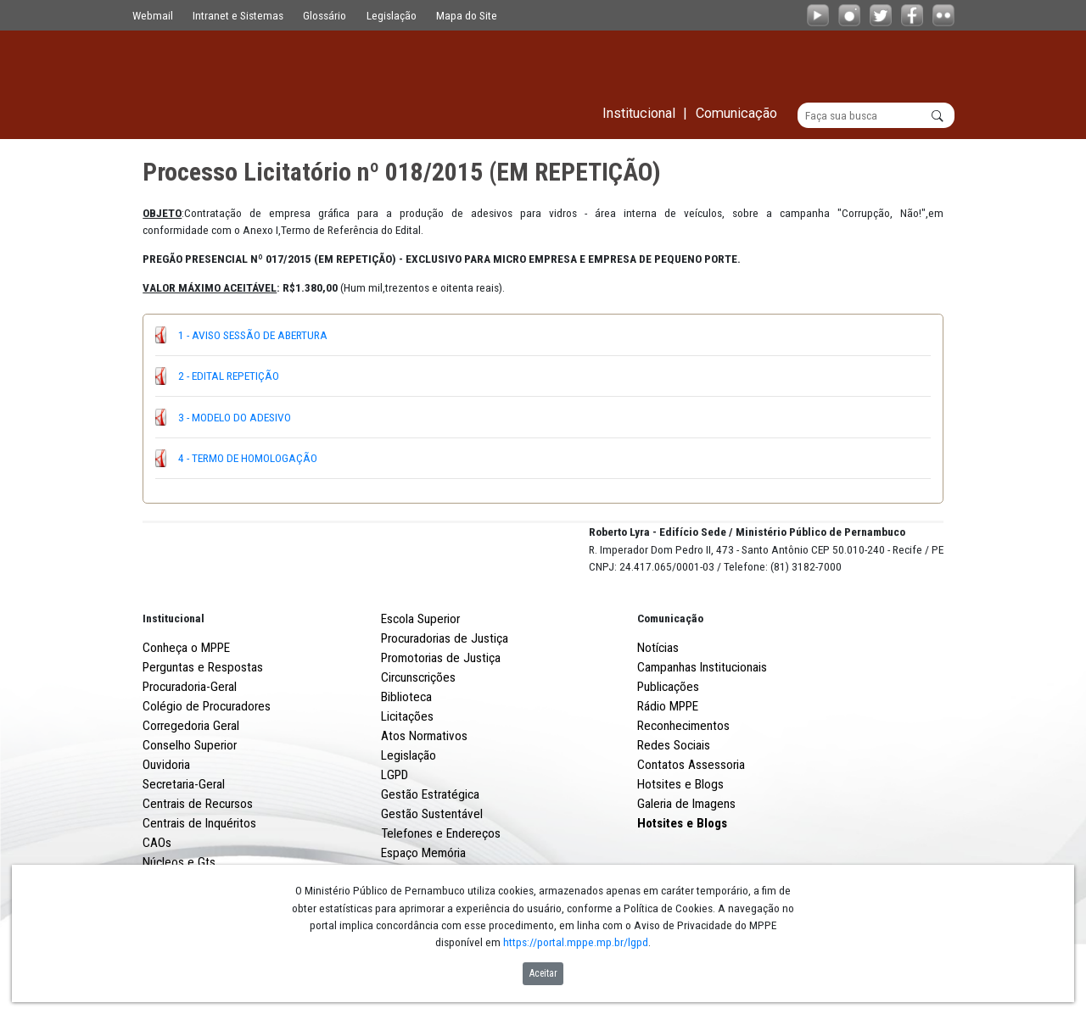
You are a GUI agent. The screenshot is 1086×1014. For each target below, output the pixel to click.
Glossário (324, 15)
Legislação (392, 15)
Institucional (173, 681)
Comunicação (670, 681)
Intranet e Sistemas (238, 15)
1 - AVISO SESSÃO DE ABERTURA (252, 335)
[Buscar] (876, 115)
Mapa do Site (466, 15)
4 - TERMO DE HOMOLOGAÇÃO (247, 458)
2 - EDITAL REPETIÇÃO (228, 375)
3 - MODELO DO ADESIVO (234, 417)
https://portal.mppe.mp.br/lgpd (575, 942)
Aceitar (543, 973)
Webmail (152, 15)
